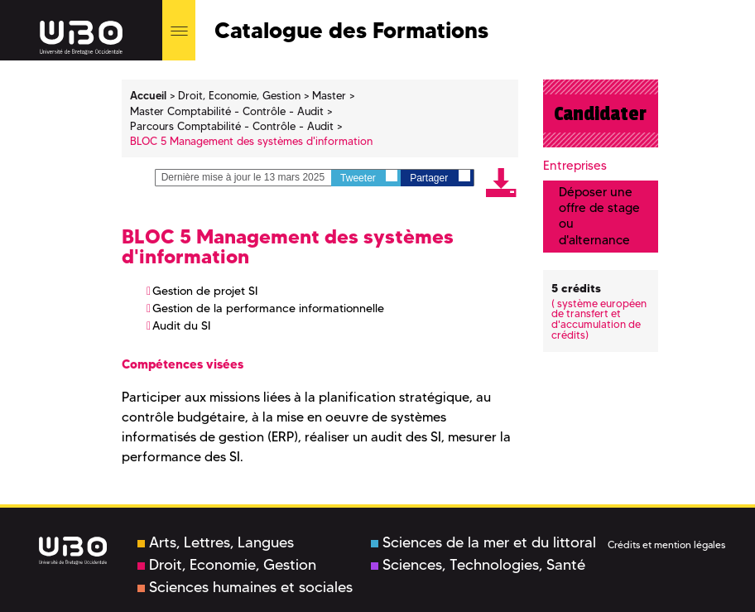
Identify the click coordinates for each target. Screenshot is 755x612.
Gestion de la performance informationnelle (268, 308)
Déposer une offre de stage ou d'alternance (599, 216)
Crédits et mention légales (666, 544)
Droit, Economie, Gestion (226, 565)
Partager (439, 177)
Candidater (600, 113)
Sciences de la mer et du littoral (483, 542)
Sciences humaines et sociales (245, 587)
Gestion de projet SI (204, 290)
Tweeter (368, 177)
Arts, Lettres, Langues (215, 542)
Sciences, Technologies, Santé (478, 565)
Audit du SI (181, 325)
